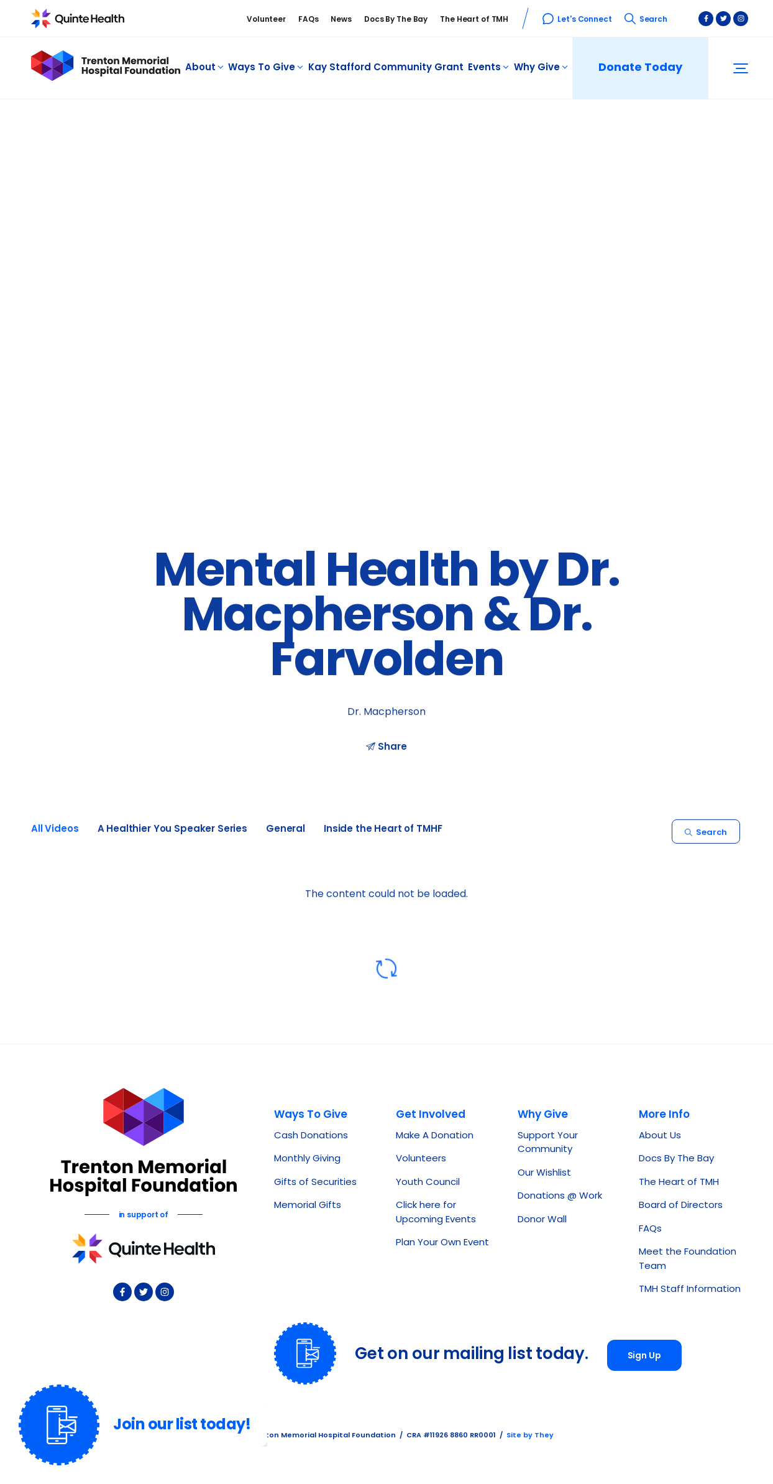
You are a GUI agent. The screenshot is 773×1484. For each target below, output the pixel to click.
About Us (660, 1136)
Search (645, 20)
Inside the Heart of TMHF (383, 834)
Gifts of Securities (315, 1182)
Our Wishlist (544, 1173)
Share (386, 751)
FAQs (308, 20)
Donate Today (640, 68)
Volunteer (266, 20)
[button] (740, 68)
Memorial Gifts (307, 1205)
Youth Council (428, 1182)
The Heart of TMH (474, 20)
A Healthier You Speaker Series (173, 834)
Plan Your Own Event (442, 1243)
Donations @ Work (560, 1196)
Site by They (530, 1435)
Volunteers (421, 1159)
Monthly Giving (307, 1159)
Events (488, 68)
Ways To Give (265, 68)
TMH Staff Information (690, 1289)
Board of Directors (681, 1205)
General (285, 834)
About (204, 68)
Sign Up (644, 1356)
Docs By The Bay (396, 20)
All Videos (55, 834)
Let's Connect (576, 20)
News (341, 20)
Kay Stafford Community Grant (386, 68)
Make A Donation (434, 1136)
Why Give (541, 68)
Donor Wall (542, 1220)
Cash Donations (311, 1136)
